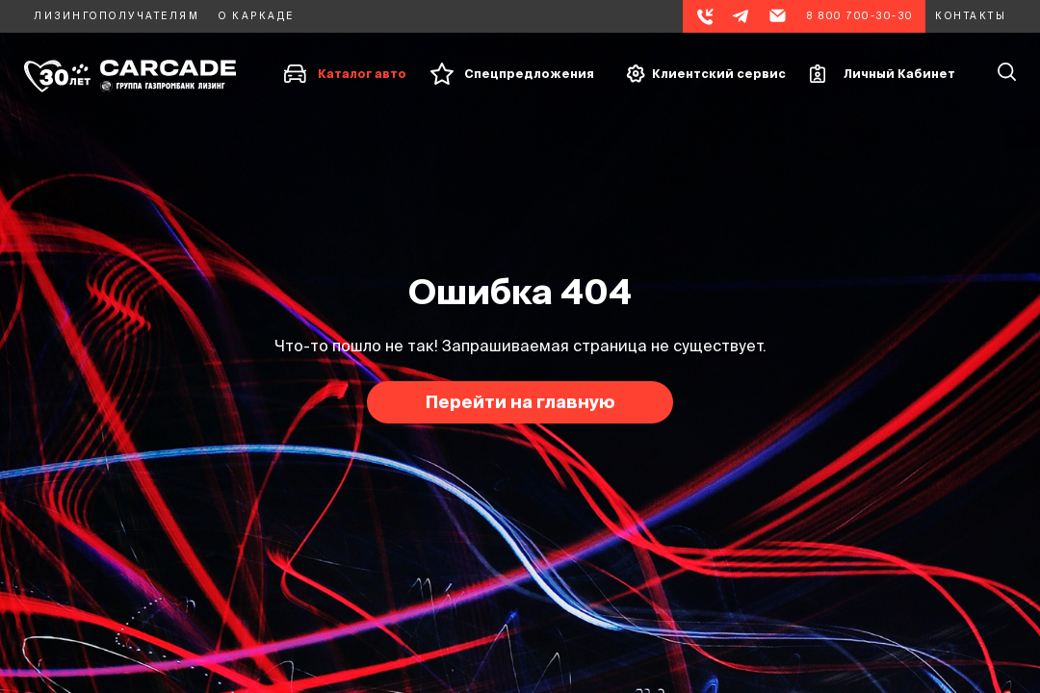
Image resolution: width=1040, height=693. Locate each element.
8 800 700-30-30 (860, 16)
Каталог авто (362, 73)
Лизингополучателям (116, 16)
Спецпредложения (529, 73)
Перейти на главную (520, 402)
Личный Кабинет (899, 73)
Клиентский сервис (719, 73)
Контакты (970, 16)
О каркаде (257, 16)
